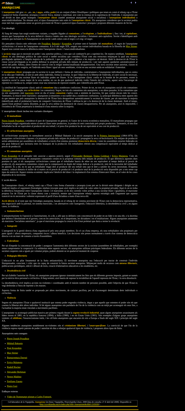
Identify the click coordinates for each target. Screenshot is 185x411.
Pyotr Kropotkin (9, 156)
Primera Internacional (110, 135)
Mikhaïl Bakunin (15, 343)
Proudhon (45, 43)
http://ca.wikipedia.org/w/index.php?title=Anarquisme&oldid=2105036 (69, 404)
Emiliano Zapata (14, 381)
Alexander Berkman (82, 156)
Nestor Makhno (14, 376)
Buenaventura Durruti (17, 357)
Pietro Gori (12, 386)
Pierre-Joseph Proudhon (13, 120)
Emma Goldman (101, 156)
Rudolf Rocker (14, 367)
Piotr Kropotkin (14, 348)
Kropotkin (66, 43)
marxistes (29, 93)
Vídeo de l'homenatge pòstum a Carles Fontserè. (29, 396)
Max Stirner (131, 46)
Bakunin (56, 43)
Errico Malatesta (120, 156)
